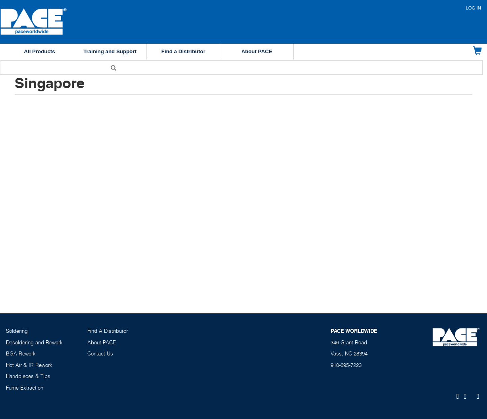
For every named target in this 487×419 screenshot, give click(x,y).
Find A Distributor (107, 331)
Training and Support (110, 51)
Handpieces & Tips (28, 376)
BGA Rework (21, 353)
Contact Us (100, 353)
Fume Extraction (24, 387)
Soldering (17, 331)
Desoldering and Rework (34, 342)
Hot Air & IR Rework (29, 365)
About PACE (256, 51)
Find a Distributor (184, 51)
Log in (473, 8)
